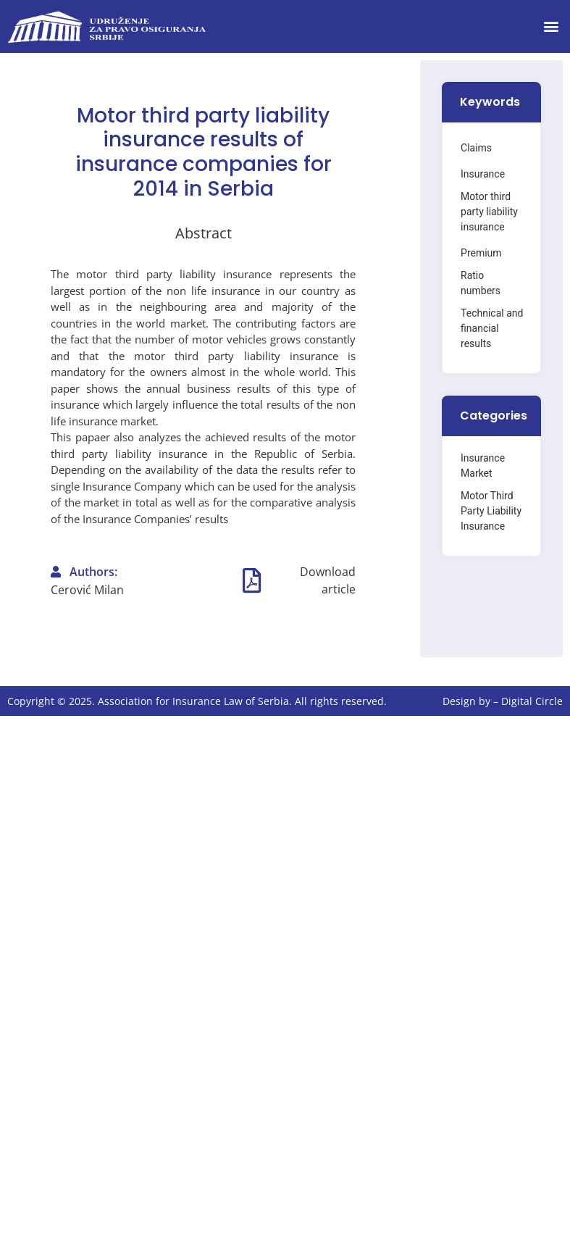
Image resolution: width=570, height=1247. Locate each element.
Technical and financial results (492, 328)
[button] (551, 26)
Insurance (483, 174)
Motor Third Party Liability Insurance (491, 511)
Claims (476, 148)
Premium (481, 253)
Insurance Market (483, 465)
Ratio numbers (480, 283)
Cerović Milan (87, 590)
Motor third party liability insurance (489, 212)
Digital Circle (532, 701)
